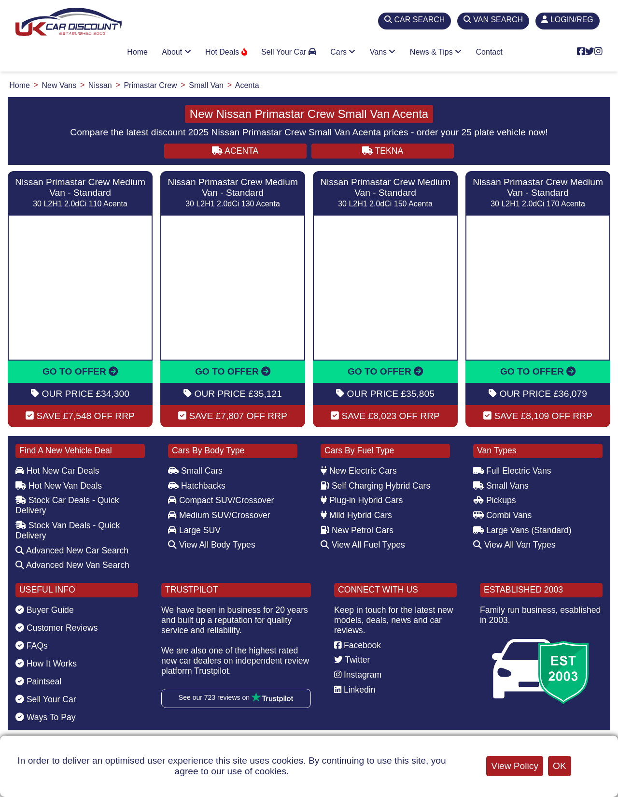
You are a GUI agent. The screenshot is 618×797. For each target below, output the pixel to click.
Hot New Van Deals (58, 486)
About (176, 52)
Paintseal (38, 681)
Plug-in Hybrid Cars (362, 500)
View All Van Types (514, 545)
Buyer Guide (44, 610)
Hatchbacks (196, 486)
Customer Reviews (56, 628)
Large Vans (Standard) (522, 530)
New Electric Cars (359, 471)
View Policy (514, 766)
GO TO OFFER (80, 371)
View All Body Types (211, 545)
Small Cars (195, 471)
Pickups (494, 500)
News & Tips (436, 52)
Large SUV (194, 530)
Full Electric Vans (512, 471)
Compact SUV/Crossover (221, 500)
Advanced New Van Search (72, 565)
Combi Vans (502, 515)
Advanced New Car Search (71, 550)
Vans (383, 52)
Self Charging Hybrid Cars (375, 486)
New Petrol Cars (357, 530)
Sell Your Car (288, 52)
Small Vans (501, 486)
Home (137, 52)
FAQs (31, 646)
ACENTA (235, 151)
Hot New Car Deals (57, 471)
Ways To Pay (45, 717)
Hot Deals (226, 52)
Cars (342, 52)
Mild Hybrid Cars (356, 515)
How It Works (46, 663)
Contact (489, 52)
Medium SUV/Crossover (219, 515)
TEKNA (382, 151)
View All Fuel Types (363, 545)
